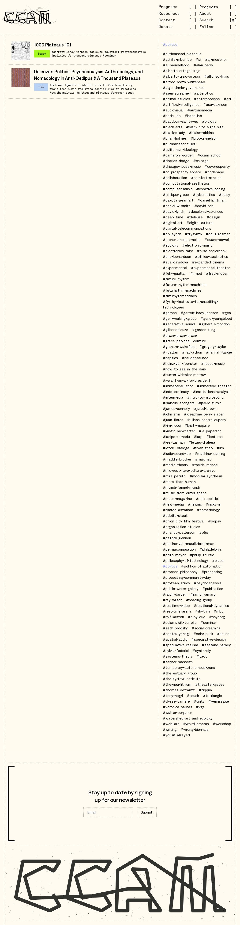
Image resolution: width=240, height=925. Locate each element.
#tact (201, 656)
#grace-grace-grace (180, 335)
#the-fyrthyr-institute (182, 679)
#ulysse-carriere (176, 701)
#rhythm (202, 611)
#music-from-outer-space (185, 493)
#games (170, 313)
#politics (59, 55)
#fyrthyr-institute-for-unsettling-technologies (190, 304)
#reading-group (199, 600)
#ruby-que (196, 617)
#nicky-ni (213, 504)
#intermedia (173, 397)
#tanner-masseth (178, 662)
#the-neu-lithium (177, 684)
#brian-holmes (175, 138)
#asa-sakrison (215, 104)
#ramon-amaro (203, 594)
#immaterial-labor (178, 386)
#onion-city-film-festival (183, 521)
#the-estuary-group (180, 673)
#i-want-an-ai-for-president (186, 380)
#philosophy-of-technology (185, 560)
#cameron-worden (178, 155)
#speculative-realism (180, 645)
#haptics (170, 358)
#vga (200, 707)
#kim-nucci (172, 425)
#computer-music (177, 189)
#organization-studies (181, 527)
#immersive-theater (214, 386)
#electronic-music (197, 245)
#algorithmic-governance (184, 87)
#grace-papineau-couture (184, 341)
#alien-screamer (176, 93)
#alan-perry (203, 65)
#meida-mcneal (205, 465)
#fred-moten (217, 273)
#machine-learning (210, 453)
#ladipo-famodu (176, 436)
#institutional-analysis (211, 391)
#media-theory (175, 465)
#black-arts (172, 127)
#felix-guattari (175, 273)
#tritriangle (212, 695)
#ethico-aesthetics (211, 256)
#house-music (213, 363)
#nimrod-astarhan (178, 510)
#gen (226, 313)
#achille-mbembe (177, 59)
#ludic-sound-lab (177, 453)
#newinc (195, 504)
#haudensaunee (195, 358)
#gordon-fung (203, 329)
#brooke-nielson (204, 138)
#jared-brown (205, 408)
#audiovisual (173, 110)
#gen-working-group (180, 318)
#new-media (173, 504)
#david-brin (204, 206)
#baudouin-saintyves (180, 121)
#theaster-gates (209, 684)
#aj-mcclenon (216, 59)
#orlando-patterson (179, 532)
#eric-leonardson (177, 256)
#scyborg (217, 617)
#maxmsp (203, 459)
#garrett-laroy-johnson (70, 51)
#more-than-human (63, 88)
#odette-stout (175, 515)
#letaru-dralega (201, 442)
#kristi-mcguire (197, 425)
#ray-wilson (172, 600)
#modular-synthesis (206, 476)
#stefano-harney (216, 645)
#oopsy (214, 521)
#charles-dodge (176, 161)
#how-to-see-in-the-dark (184, 369)
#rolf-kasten (173, 617)
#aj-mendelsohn (176, 65)
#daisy (224, 194)
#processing (211, 572)
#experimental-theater (210, 268)
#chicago (201, 161)
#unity (199, 701)
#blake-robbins (201, 132)
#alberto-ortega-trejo (181, 71)
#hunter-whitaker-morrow (184, 375)
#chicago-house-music (182, 166)
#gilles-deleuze (175, 329)
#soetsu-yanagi (176, 634)
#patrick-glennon (177, 538)
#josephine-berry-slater (204, 414)
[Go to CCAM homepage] (28, 17)
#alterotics (203, 93)
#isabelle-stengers (179, 403)
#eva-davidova (175, 262)
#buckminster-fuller (179, 144)
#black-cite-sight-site (205, 127)
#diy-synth (172, 234)
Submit (147, 812)
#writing (170, 729)
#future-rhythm (176, 279)
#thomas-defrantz (179, 690)
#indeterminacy (176, 391)
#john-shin (171, 414)
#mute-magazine (177, 498)
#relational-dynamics (211, 605)
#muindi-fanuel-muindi (181, 487)
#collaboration (175, 177)
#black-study (174, 132)
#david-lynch (173, 211)
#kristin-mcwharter (179, 431)
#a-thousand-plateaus (84, 55)
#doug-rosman (218, 234)
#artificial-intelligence (181, 104)
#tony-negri (173, 695)
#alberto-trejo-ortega (181, 76)
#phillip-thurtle (201, 555)
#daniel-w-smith (94, 85)
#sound (223, 634)
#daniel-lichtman (211, 200)
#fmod (196, 273)
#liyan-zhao (203, 448)
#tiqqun (205, 690)
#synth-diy (201, 650)
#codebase (214, 172)
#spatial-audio (175, 639)
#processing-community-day (187, 577)
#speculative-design (208, 639)
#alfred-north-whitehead (184, 82)
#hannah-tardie (219, 352)
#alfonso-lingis (216, 76)
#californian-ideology (180, 149)
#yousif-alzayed (176, 735)
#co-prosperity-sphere (182, 172)
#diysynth (193, 234)
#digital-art (173, 223)
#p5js (204, 532)
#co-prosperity (217, 166)
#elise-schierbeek (211, 251)
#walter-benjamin (177, 712)
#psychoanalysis (133, 51)
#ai (198, 59)
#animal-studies (176, 99)
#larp (198, 436)
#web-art (171, 724)
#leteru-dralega (176, 448)
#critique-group (176, 194)
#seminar (109, 55)
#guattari (112, 51)
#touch (193, 695)
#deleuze (96, 51)
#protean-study (122, 92)
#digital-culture (199, 223)
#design (213, 217)
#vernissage (218, 701)
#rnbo (219, 611)
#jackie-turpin (209, 403)
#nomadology (208, 510)
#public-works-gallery (181, 588)
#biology (209, 121)
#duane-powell (216, 239)
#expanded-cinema (208, 262)
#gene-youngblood (216, 318)
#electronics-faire (178, 251)
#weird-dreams (196, 724)
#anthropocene (207, 99)
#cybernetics (204, 194)
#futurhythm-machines (182, 290)
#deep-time (173, 217)
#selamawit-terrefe (180, 622)
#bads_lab (172, 116)
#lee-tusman (174, 442)
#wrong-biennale (194, 729)
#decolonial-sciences (205, 211)
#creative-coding (210, 189)
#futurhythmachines (180, 296)
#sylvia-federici (176, 650)
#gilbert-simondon (214, 324)
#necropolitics (208, 498)
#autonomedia (199, 110)
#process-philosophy (180, 572)
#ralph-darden (175, 594)
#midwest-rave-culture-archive (189, 470)
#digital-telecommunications (187, 228)
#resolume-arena (177, 611)
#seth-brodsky (175, 628)
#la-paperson (210, 431)
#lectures (128, 88)
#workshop (222, 724)
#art (228, 99)
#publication (212, 588)
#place (218, 560)
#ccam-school (209, 155)
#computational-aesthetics (186, 183)
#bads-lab (193, 116)
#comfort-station (206, 177)
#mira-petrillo (174, 476)
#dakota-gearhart (178, 200)
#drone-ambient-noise (182, 239)
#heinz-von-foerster (180, 363)
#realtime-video (176, 605)
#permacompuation (179, 549)
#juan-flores (173, 420)
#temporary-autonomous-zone (189, 667)
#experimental (175, 268)
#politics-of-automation (201, 566)
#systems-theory (120, 85)
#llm (220, 448)
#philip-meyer (174, 555)
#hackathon (192, 352)
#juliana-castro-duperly (206, 420)
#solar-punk (203, 634)
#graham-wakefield (179, 346)
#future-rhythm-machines (184, 284)
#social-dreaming (206, 628)
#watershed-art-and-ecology (188, 718)
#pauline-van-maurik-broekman (188, 543)
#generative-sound (179, 324)
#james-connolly (176, 408)
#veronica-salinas (177, 707)
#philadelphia (210, 549)
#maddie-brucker (177, 459)
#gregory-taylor (212, 346)
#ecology (170, 245)
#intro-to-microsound (205, 397)
